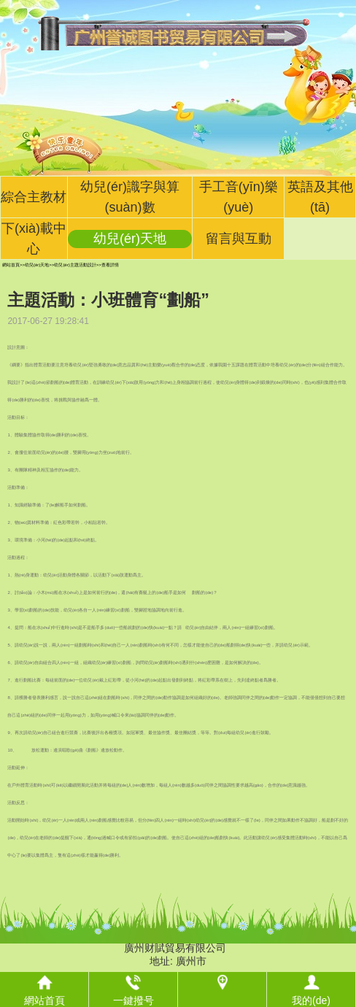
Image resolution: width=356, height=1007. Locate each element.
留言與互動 (238, 238)
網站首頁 (11, 265)
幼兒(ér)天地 (129, 238)
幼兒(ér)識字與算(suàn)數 (129, 197)
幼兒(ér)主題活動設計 (75, 265)
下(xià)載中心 (33, 238)
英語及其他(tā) (320, 197)
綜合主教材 (33, 197)
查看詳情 (110, 265)
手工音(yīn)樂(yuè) (238, 197)
